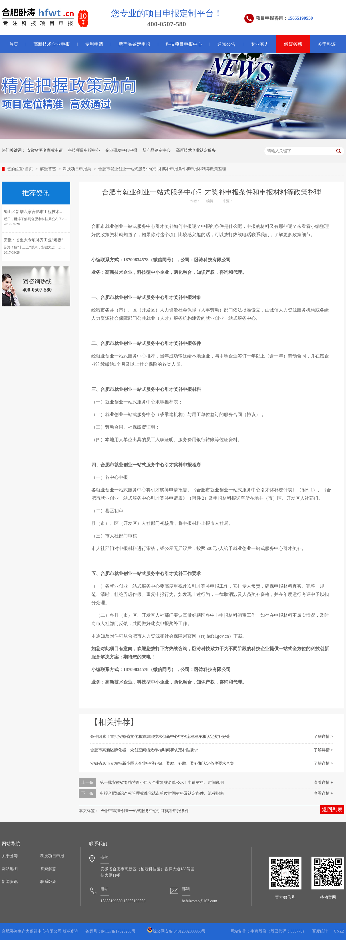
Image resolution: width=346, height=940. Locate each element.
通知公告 (226, 44)
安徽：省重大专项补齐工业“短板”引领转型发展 (45, 240)
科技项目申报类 (77, 169)
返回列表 (332, 809)
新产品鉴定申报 (134, 44)
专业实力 (260, 44)
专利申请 (94, 44)
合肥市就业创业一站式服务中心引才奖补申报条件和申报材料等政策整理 (162, 169)
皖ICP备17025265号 (118, 931)
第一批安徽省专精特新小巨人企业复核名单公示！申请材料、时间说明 (162, 782)
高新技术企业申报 (51, 44)
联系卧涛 (48, 881)
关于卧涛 (326, 44)
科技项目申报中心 (184, 44)
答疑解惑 (48, 869)
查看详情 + (323, 782)
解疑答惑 (293, 44)
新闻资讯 (10, 881)
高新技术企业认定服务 (196, 150)
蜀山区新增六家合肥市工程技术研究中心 (40, 212)
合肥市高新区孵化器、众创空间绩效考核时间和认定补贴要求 (144, 750)
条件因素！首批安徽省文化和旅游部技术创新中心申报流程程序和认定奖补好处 (160, 736)
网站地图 (10, 869)
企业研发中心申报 (121, 150)
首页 (13, 44)
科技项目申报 (52, 856)
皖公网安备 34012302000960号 (176, 931)
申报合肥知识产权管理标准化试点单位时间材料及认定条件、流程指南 (162, 793)
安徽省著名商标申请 (45, 150)
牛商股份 (258, 931)
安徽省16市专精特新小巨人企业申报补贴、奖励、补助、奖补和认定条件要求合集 (162, 763)
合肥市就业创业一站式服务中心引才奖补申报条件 (145, 811)
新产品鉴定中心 (156, 150)
